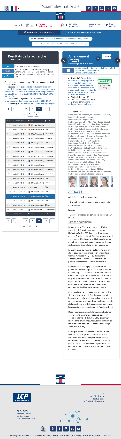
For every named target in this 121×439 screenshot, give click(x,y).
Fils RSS (82, 431)
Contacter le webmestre (70, 431)
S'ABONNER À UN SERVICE (70, 425)
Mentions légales (27, 431)
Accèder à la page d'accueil (60, 15)
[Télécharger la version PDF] (98, 48)
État (48, 110)
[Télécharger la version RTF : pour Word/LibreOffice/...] (86, 62)
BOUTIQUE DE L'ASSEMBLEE (20, 425)
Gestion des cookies (93, 431)
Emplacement (19, 110)
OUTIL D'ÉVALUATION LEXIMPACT (96, 425)
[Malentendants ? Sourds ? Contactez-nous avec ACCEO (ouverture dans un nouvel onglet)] (42, 418)
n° (9, 110)
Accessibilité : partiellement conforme (47, 431)
